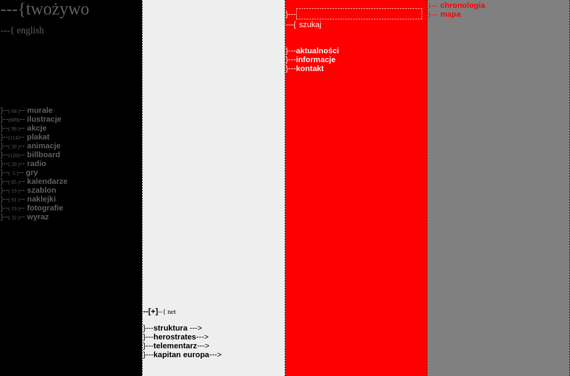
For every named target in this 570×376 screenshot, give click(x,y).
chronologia (456, 5)
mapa (444, 13)
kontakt (310, 68)
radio (35, 163)
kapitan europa (182, 354)
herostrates (175, 336)
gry (31, 172)
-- (159, 311)
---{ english (22, 30)
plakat (37, 136)
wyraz (37, 216)
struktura (172, 327)
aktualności (318, 50)
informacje (316, 59)
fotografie (44, 207)
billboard (43, 154)
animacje (43, 145)
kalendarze (46, 181)
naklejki (40, 198)
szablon (40, 189)
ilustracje (43, 118)
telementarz (175, 345)
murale (39, 109)
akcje (36, 127)
